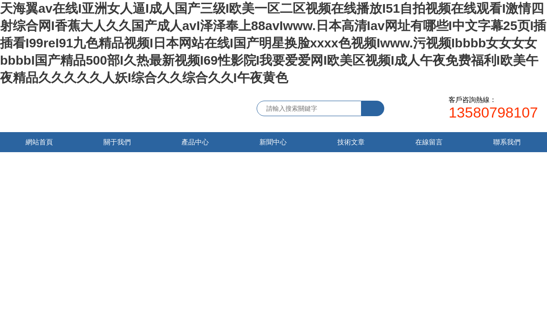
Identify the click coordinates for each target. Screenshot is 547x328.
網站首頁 (39, 142)
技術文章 (351, 142)
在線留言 (429, 142)
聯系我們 (507, 142)
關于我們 (117, 142)
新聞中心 (273, 142)
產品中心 (195, 142)
